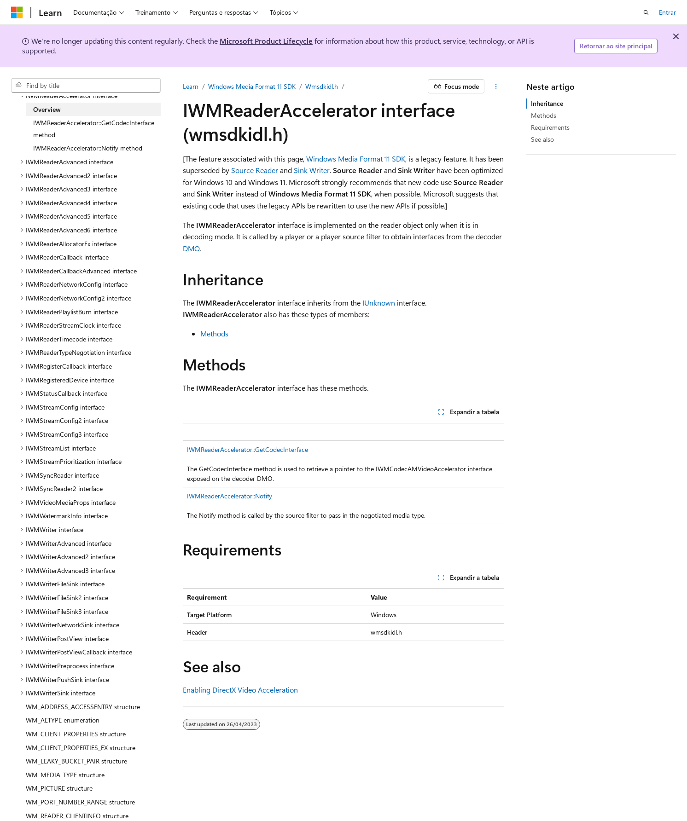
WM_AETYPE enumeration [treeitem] (62, 720)
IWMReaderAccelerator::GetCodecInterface (247, 449)
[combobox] (86, 85)
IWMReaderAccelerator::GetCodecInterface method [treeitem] (93, 128)
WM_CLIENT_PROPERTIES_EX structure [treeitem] (80, 747)
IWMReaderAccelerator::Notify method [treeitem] (87, 148)
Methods (214, 333)
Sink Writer (312, 170)
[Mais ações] (496, 86)
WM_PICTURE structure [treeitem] (59, 788)
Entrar (667, 12)
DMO (191, 248)
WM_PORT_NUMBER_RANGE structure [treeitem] (80, 802)
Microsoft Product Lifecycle (266, 41)
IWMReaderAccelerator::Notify (229, 495)
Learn (190, 86)
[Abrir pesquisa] (646, 12)
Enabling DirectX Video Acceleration (240, 689)
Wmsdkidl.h (321, 86)
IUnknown (378, 302)
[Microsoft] (17, 12)
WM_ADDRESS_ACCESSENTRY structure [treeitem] (83, 706)
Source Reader (254, 170)
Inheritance (547, 103)
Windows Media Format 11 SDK (252, 86)
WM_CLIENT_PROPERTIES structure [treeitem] (76, 733)
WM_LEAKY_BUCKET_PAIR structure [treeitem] (76, 761)
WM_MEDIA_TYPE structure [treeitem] (65, 774)
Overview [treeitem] (47, 109)
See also (542, 139)
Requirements (550, 127)
